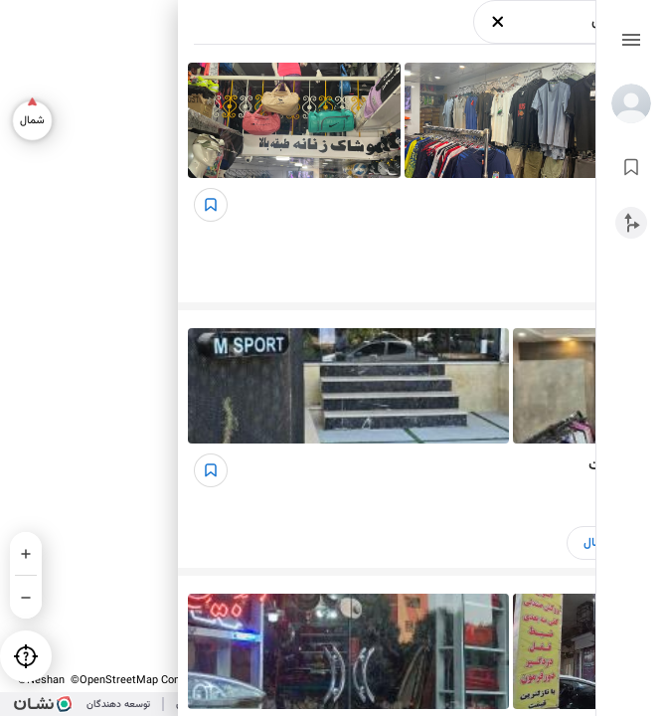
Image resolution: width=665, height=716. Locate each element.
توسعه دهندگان (118, 704)
